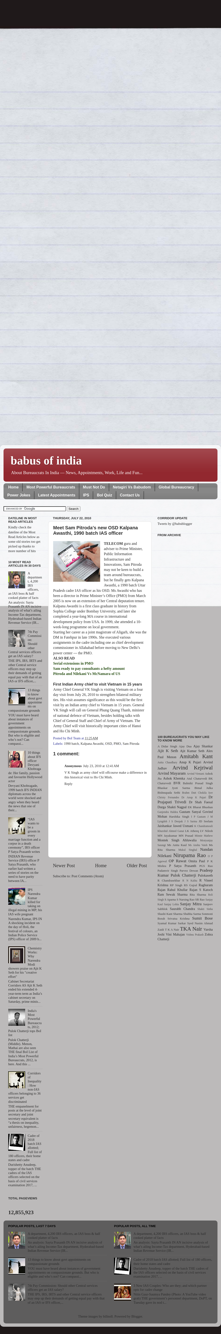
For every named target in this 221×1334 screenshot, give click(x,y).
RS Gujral (190, 885)
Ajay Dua (185, 746)
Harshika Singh (179, 816)
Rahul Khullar (177, 890)
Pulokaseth (205, 875)
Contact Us (130, 495)
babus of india (46, 460)
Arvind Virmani (195, 773)
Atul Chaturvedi (197, 778)
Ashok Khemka (174, 778)
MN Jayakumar (167, 835)
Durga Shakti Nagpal (172, 807)
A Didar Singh (167, 746)
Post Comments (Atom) (87, 876)
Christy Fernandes (168, 797)
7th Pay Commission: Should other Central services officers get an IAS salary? (63, 1287)
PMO (117, 743)
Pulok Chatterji (183, 875)
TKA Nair (191, 929)
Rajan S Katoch (201, 890)
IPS (86, 495)
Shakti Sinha (205, 909)
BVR (177, 783)
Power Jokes (18, 495)
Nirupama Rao (189, 855)
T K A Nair (172, 929)
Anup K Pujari (190, 762)
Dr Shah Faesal (201, 802)
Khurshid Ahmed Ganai (171, 831)
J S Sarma (190, 821)
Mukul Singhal (187, 849)
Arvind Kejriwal (192, 768)
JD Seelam (206, 821)
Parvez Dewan (189, 870)
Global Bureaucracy (176, 487)
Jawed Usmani (183, 826)
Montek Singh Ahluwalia (177, 840)
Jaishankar (165, 826)
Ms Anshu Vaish (198, 845)
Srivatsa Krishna (179, 918)
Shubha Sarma (192, 914)
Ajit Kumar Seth (192, 751)
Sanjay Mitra (191, 904)
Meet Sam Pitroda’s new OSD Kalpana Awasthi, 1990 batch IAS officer (95, 530)
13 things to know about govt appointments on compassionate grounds (59, 1261)
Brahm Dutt (189, 792)
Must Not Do (94, 487)
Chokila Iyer (205, 792)
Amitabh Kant (196, 756)
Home (13, 487)
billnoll (108, 1316)
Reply (68, 784)
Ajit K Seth (168, 751)
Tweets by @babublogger (175, 524)
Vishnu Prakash (195, 934)
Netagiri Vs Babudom (132, 487)
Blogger (136, 1316)
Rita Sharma (198, 894)
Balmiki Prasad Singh (198, 783)
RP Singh (176, 885)
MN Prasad (186, 835)
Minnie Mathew (204, 835)
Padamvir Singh (168, 870)
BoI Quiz (104, 495)
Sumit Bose (202, 918)
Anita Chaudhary (167, 762)
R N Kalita (189, 880)
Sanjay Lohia (171, 904)
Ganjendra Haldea (168, 812)
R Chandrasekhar (169, 880)
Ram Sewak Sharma (173, 894)
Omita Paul (197, 861)
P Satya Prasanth (182, 866)
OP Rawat (177, 861)
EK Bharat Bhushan (200, 807)
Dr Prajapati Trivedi (185, 799)
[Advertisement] (185, 633)
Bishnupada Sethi (169, 792)
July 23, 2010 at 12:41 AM (101, 766)
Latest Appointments (56, 495)
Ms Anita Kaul (177, 845)
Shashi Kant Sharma (170, 914)
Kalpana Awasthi (92, 743)
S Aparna (170, 899)
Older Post (137, 865)
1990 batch (71, 743)
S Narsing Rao (185, 899)
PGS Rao (206, 866)
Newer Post (64, 865)
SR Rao (200, 899)
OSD (108, 743)
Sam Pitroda (131, 743)
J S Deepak (176, 821)
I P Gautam (198, 816)
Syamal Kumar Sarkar (172, 923)
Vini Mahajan (175, 934)
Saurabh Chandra (182, 909)
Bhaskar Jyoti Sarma (174, 788)
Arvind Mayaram (172, 773)
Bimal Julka (203, 788)
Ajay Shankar (203, 746)
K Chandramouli (203, 826)
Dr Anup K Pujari (194, 797)
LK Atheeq (192, 831)
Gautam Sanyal (190, 812)
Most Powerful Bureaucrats (50, 487)
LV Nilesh (206, 831)
